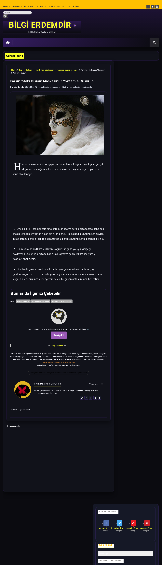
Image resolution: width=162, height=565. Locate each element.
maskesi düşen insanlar (67, 69)
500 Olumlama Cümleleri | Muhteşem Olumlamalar (138, 210)
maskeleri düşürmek (45, 69)
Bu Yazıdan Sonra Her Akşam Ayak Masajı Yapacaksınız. (138, 259)
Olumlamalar (91, 520)
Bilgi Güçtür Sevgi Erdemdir (132, 127)
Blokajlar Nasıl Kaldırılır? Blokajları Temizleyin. (137, 192)
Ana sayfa (16, 7)
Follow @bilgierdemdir (125, 376)
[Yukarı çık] (81, 545)
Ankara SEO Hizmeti (134, 561)
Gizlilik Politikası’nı (67, 550)
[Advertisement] (54, 200)
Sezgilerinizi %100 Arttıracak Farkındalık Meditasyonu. (139, 294)
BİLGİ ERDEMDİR (41, 25)
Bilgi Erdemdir (53, 350)
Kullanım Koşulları (56, 7)
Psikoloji (45, 520)
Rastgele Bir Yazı (134, 387)
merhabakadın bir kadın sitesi (16, 537)
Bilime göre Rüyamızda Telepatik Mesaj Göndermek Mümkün (139, 277)
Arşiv (5, 7)
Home (14, 69)
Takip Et (54, 339)
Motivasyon (73, 520)
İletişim (40, 7)
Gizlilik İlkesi (73, 7)
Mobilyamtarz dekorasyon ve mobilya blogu (23, 540)
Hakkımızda (28, 7)
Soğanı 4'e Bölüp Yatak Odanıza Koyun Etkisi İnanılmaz (139, 174)
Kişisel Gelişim (26, 69)
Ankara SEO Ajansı (150, 561)
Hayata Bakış (29, 520)
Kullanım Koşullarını (47, 550)
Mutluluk (107, 520)
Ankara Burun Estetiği (117, 561)
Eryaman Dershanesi (100, 561)
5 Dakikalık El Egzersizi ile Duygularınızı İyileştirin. (139, 227)
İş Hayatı (58, 520)
